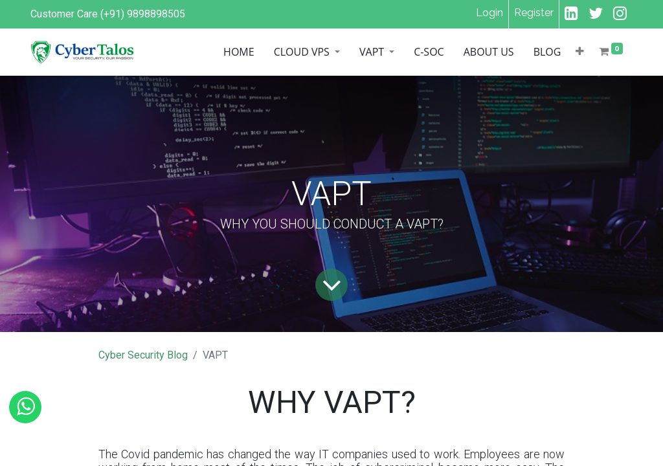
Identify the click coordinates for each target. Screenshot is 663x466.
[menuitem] (175, 52)
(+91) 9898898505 (142, 14)
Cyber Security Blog (143, 355)
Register (534, 12)
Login (489, 12)
